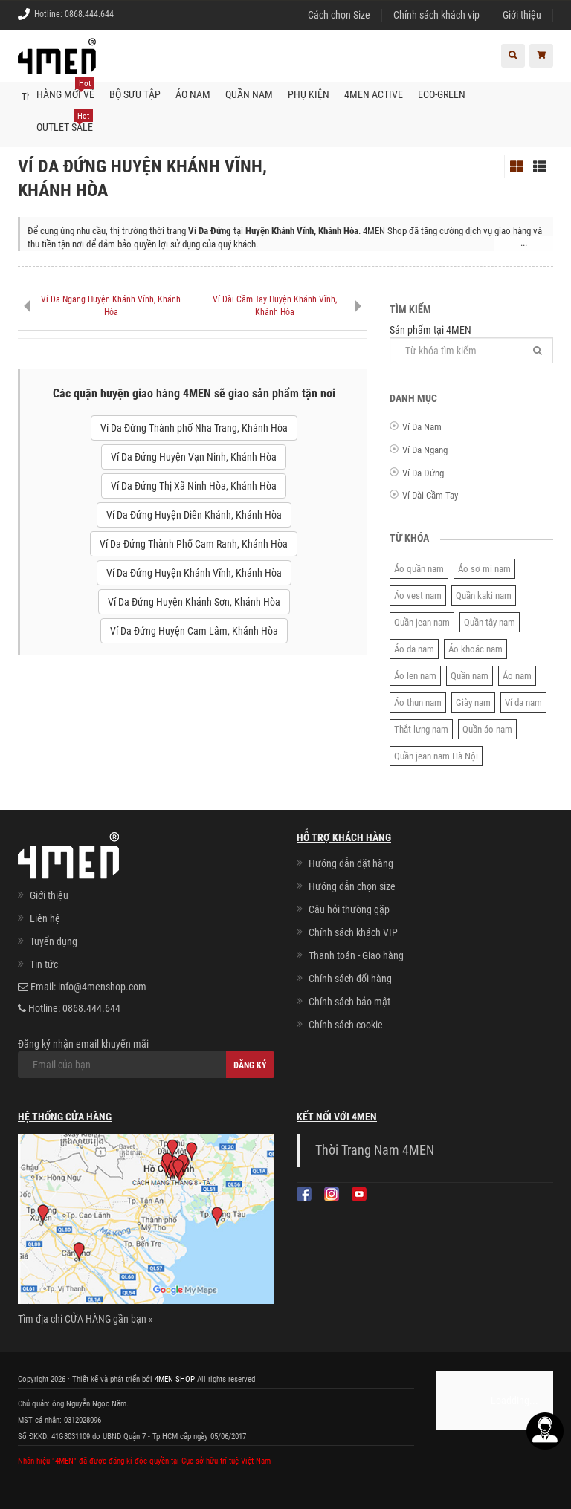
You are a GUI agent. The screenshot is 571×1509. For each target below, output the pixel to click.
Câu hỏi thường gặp (349, 909)
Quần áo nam (487, 728)
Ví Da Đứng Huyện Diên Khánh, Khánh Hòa (194, 514)
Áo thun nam (418, 701)
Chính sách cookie (346, 1025)
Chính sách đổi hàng (350, 978)
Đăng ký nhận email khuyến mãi (146, 1057)
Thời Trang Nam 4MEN (374, 1150)
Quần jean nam (422, 621)
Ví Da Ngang (425, 449)
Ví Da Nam (422, 426)
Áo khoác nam (475, 648)
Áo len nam (415, 675)
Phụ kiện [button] (308, 94)
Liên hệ (45, 918)
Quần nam (469, 675)
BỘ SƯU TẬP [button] (135, 94)
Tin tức (44, 964)
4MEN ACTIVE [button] (373, 94)
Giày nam (473, 701)
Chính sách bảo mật (349, 1001)
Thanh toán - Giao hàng (356, 955)
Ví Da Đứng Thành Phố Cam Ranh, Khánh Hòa (194, 543)
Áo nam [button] (192, 94)
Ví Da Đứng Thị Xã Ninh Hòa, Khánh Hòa (194, 485)
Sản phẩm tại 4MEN (471, 343)
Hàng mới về (65, 88)
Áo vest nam (418, 594)
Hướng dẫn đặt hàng (351, 863)
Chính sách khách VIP (353, 932)
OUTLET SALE (64, 121)
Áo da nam (414, 648)
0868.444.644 (89, 14)
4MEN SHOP (175, 1378)
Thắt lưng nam (421, 728)
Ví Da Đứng (423, 472)
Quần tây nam (489, 621)
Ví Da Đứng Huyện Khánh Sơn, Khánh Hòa (194, 601)
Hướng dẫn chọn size (352, 886)
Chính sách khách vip (436, 15)
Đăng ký (250, 1064)
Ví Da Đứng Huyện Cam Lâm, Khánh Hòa (194, 630)
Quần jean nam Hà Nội (436, 755)
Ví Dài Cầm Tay (430, 494)
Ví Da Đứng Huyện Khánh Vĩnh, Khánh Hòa (194, 572)
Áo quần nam (419, 568)
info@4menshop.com (102, 986)
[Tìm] (537, 350)
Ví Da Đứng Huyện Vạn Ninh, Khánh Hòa (194, 456)
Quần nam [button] (249, 94)
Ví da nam (523, 701)
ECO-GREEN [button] (441, 94)
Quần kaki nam (484, 594)
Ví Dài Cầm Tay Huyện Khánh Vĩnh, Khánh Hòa (275, 305)
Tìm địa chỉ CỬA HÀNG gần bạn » (85, 1318)
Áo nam (517, 675)
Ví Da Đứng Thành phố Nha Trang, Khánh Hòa (194, 427)
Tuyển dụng (53, 941)
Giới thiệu (522, 15)
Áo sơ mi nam (484, 568)
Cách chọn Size (339, 15)
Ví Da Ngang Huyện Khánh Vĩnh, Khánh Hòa (111, 305)
